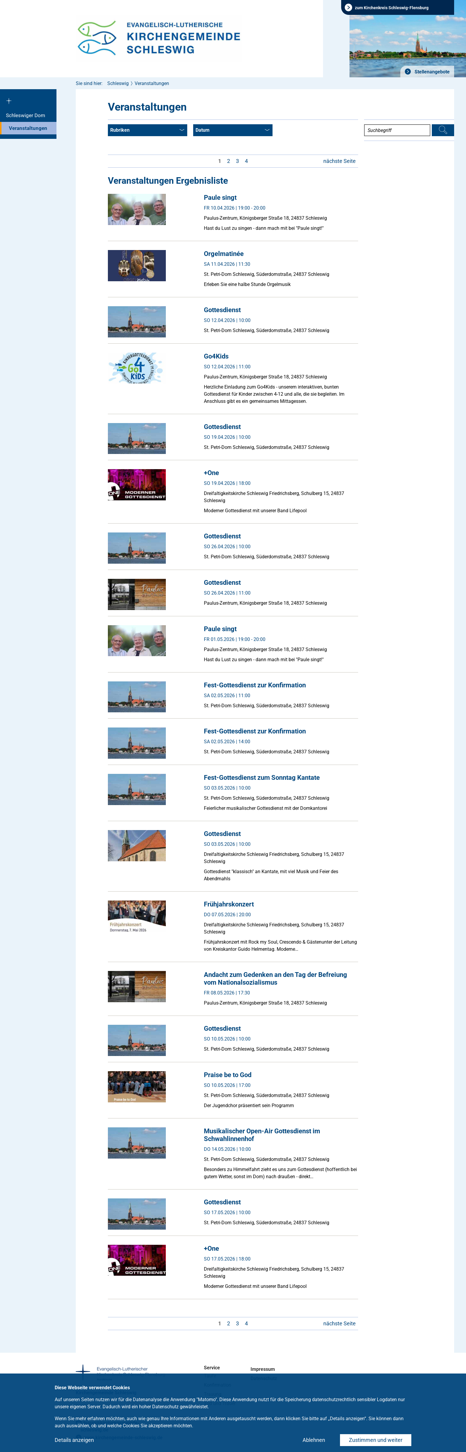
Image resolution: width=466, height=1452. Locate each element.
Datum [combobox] (233, 130)
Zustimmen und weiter (375, 1440)
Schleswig (118, 83)
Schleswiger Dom (25, 115)
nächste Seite (339, 161)
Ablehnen (314, 1440)
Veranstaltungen (28, 128)
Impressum (263, 1369)
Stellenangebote (431, 72)
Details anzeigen (74, 1440)
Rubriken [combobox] (147, 130)
